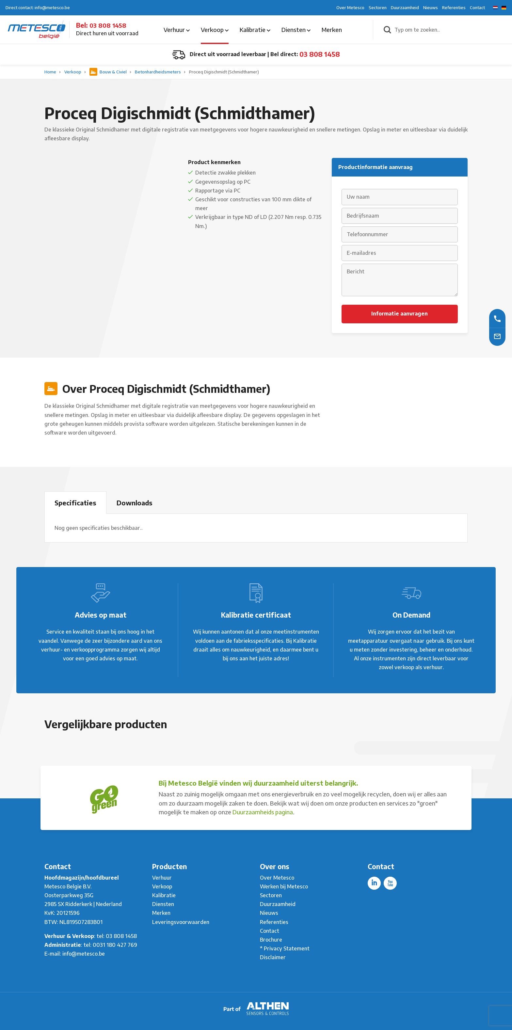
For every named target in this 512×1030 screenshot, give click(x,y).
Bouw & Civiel (108, 71)
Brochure (271, 939)
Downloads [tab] (134, 503)
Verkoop (215, 29)
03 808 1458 (107, 25)
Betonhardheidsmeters (158, 71)
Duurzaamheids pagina (262, 812)
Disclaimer (273, 957)
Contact (477, 7)
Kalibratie (255, 29)
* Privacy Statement (285, 948)
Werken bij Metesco (284, 886)
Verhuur (177, 29)
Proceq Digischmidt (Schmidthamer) (224, 71)
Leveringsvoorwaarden (180, 922)
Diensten (296, 29)
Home (50, 71)
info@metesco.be (83, 953)
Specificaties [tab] (75, 503)
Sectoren (378, 7)
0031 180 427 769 (115, 945)
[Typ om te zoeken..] (449, 29)
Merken (332, 29)
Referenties (454, 7)
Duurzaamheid (405, 7)
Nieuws (430, 7)
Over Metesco (350, 7)
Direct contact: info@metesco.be (38, 7)
